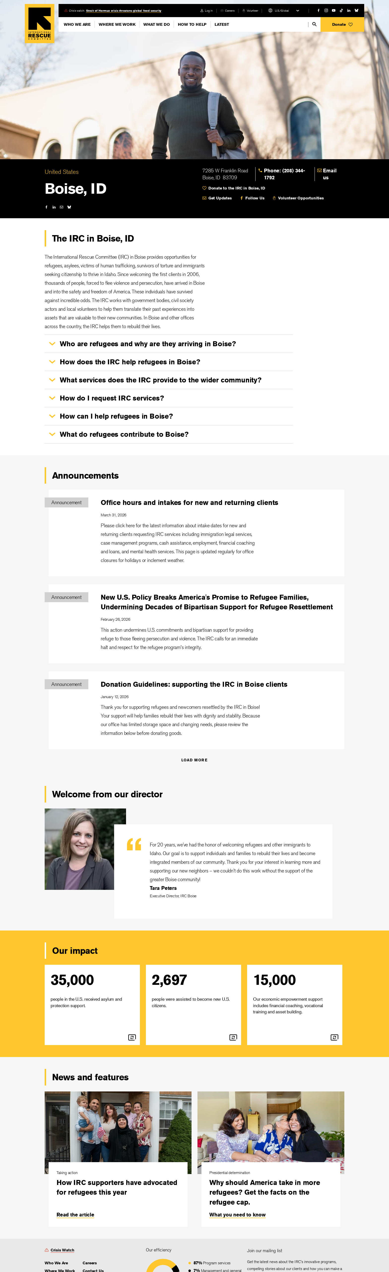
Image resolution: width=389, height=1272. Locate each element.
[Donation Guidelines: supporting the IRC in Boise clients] (196, 710)
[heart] (273, 188)
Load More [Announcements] (194, 760)
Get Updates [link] (220, 198)
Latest (222, 24)
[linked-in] (349, 10)
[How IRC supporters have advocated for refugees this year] (118, 1159)
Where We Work (117, 24)
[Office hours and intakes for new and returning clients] (196, 533)
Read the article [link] (75, 1214)
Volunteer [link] (252, 10)
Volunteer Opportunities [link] (301, 198)
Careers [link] (230, 10)
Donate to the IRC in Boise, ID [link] (236, 188)
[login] (206, 10)
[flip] (132, 1037)
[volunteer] (250, 10)
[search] (314, 24)
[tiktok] (341, 10)
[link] (288, 174)
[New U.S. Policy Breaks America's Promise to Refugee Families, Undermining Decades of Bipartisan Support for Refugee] (196, 623)
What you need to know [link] (237, 1214)
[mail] (61, 207)
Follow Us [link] (254, 198)
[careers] (227, 10)
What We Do (156, 24)
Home (39, 23)
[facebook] (318, 10)
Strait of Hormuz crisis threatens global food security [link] (123, 10)
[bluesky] (356, 10)
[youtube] (333, 10)
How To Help (192, 24)
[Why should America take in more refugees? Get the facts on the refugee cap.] (270, 1159)
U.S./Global (282, 10)
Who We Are (77, 24)
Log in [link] (209, 10)
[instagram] (326, 10)
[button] (342, 24)
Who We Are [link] (56, 1263)
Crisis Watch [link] (62, 1250)
